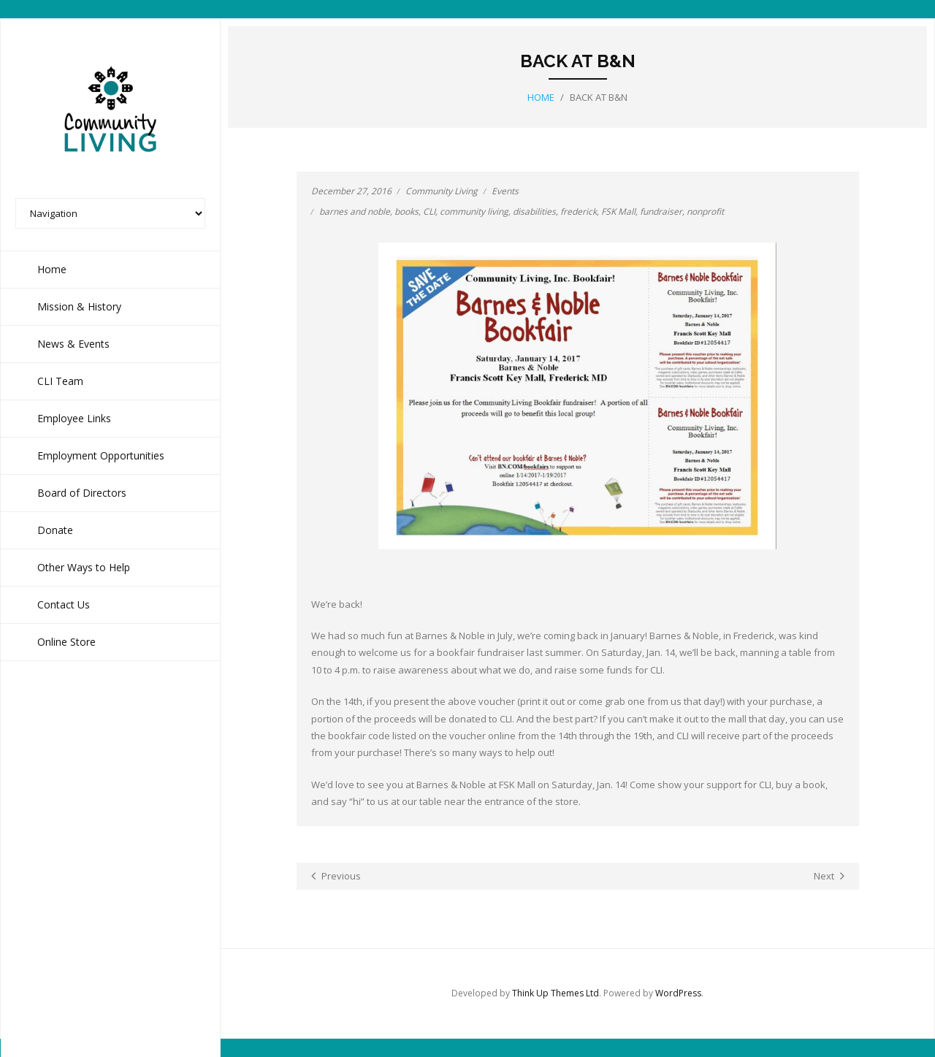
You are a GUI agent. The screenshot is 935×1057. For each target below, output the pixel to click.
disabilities (534, 211)
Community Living (441, 191)
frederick (578, 211)
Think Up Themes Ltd (555, 993)
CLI (429, 211)
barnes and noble (354, 211)
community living (474, 211)
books (406, 211)
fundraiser (661, 211)
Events (505, 191)
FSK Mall (618, 211)
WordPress (678, 993)
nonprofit (705, 211)
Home (540, 97)
